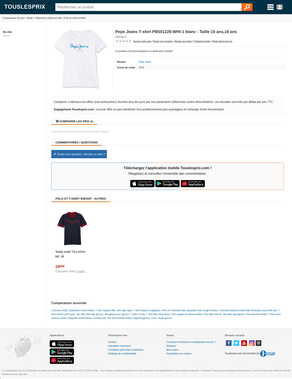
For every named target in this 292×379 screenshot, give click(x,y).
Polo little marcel (212, 314)
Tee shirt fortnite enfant (119, 318)
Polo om (166, 310)
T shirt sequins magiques (146, 310)
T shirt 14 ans (137, 314)
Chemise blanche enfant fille (235, 310)
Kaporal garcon (141, 318)
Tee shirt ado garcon (234, 314)
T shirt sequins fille (105, 310)
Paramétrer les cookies (178, 353)
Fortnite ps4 (99, 318)
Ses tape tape (124, 310)
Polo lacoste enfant (256, 314)
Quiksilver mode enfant (81, 310)
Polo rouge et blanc (207, 310)
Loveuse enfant (59, 310)
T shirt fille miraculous (158, 314)
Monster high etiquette (184, 310)
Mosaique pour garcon (117, 314)
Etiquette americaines (79, 318)
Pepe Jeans (145, 61)
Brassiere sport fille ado (264, 310)
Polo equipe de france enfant (186, 314)
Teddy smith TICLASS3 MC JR (70, 254)
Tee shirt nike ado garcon (89, 314)
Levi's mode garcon (161, 318)
